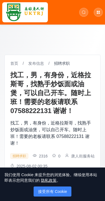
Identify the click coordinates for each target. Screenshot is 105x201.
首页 (14, 63)
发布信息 (36, 63)
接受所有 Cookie (52, 191)
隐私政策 (49, 180)
